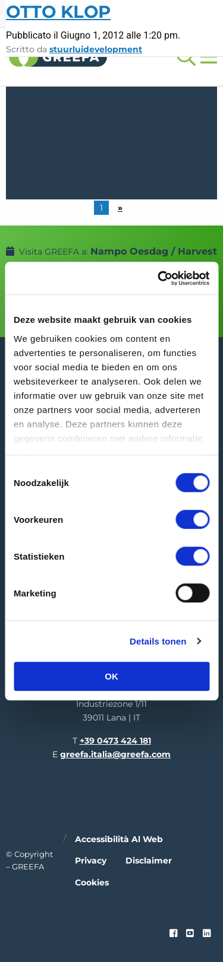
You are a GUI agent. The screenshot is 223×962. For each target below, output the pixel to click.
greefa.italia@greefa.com (115, 754)
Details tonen (158, 641)
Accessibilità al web (119, 839)
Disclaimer (148, 860)
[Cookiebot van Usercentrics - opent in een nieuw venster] (158, 278)
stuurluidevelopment (95, 49)
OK (111, 676)
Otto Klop (58, 11)
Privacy (90, 860)
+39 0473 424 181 (115, 740)
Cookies (92, 882)
